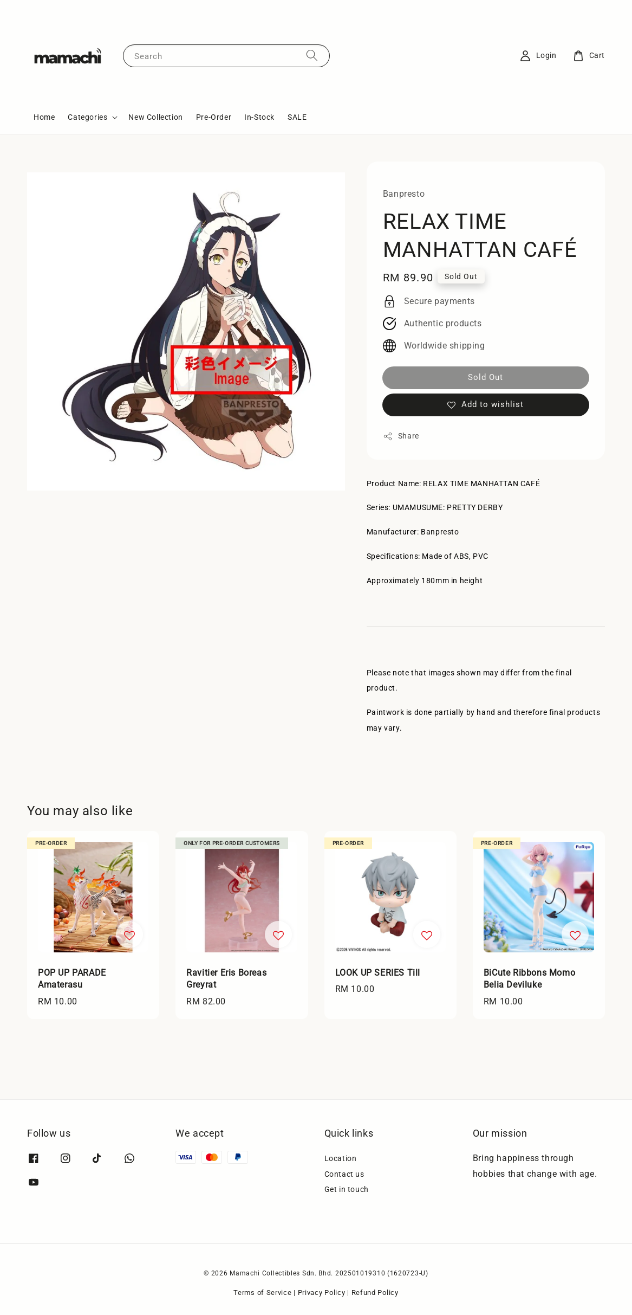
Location (340, 1158)
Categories (87, 117)
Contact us (344, 1174)
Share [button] (401, 436)
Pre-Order (213, 117)
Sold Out (485, 377)
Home (44, 117)
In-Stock (259, 117)
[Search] (312, 55)
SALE (297, 117)
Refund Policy (375, 1292)
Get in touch (346, 1189)
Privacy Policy (322, 1292)
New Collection (155, 117)
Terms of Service (262, 1292)
